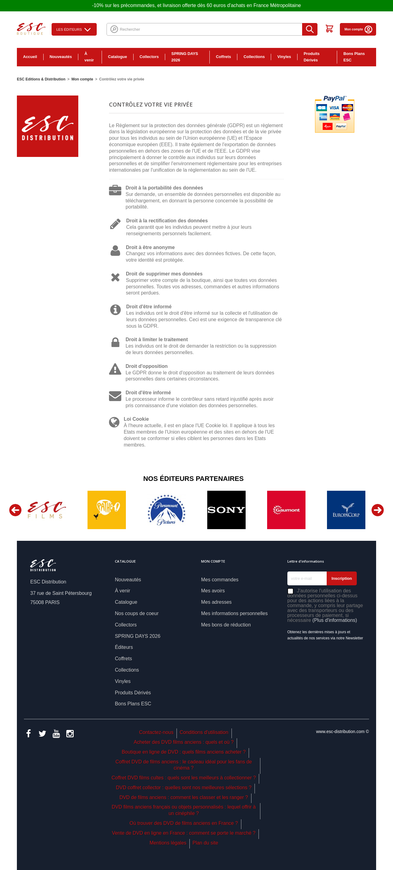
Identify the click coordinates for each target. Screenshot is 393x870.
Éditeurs (124, 647)
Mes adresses (216, 602)
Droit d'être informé (149, 306)
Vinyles (284, 56)
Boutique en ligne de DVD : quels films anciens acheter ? (184, 752)
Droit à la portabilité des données (164, 187)
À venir (89, 56)
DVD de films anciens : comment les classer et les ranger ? (183, 797)
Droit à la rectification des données (167, 220)
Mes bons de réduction (226, 624)
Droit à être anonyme (150, 247)
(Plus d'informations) (335, 620)
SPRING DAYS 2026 (184, 56)
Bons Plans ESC (354, 56)
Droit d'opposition (147, 366)
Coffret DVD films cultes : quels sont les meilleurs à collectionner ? (183, 777)
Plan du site (205, 842)
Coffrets (223, 56)
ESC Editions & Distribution (41, 79)
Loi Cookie (136, 419)
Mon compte (358, 29)
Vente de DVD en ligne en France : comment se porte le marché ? (183, 833)
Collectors (149, 56)
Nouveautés (61, 56)
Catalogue (117, 56)
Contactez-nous (156, 732)
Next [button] (378, 510)
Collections (254, 56)
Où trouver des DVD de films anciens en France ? (184, 823)
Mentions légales (168, 842)
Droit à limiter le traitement (157, 339)
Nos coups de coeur (136, 613)
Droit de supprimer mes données (164, 273)
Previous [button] (15, 510)
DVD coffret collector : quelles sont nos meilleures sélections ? (183, 787)
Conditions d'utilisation (204, 732)
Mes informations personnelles (234, 613)
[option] (47, 510)
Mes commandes (220, 579)
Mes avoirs (213, 590)
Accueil (30, 56)
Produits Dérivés (312, 56)
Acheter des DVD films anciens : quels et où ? (184, 742)
